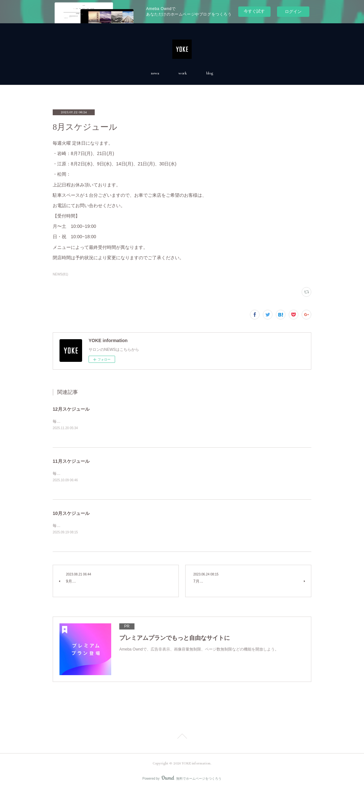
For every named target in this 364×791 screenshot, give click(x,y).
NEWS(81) (60, 274)
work (182, 73)
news (155, 73)
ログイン (293, 11)
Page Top (182, 738)
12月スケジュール (71, 409)
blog (209, 73)
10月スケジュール (71, 514)
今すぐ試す (254, 11)
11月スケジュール (71, 461)
